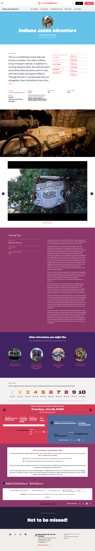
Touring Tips (44, 9)
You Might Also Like (56, 9)
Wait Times (68, 9)
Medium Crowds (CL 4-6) (38, 490)
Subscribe (89, 3)
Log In (79, 3)
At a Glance (34, 9)
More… (10, 84)
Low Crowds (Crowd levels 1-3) (19, 490)
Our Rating (77, 9)
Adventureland (12, 92)
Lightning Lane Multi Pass (15, 99)
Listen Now (44, 545)
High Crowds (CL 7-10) (54, 490)
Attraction (44, 35)
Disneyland (52, 35)
